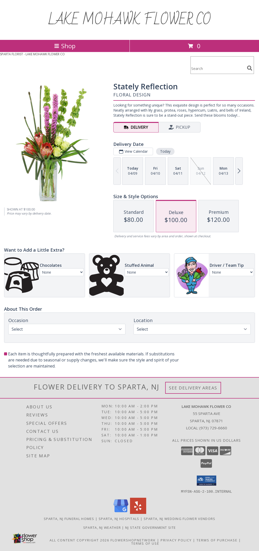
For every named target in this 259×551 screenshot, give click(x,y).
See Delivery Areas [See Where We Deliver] (193, 388)
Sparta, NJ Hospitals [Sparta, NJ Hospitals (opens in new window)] (119, 518)
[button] (206, 481)
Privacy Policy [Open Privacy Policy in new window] (176, 540)
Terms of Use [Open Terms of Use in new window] (145, 543)
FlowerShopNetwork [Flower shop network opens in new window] (133, 540)
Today (165, 151)
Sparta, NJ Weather (102, 527)
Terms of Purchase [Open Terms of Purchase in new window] (217, 540)
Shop (64, 46)
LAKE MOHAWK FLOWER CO (129, 20)
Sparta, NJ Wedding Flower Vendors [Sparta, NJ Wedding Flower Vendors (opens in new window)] (179, 518)
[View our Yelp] (138, 512)
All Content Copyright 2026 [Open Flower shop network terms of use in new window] (79, 540)
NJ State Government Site (150, 527)
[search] (250, 68)
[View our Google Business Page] (121, 512)
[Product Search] (218, 68)
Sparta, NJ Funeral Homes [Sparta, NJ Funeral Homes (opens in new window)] (69, 518)
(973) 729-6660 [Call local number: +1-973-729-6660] (213, 427)
